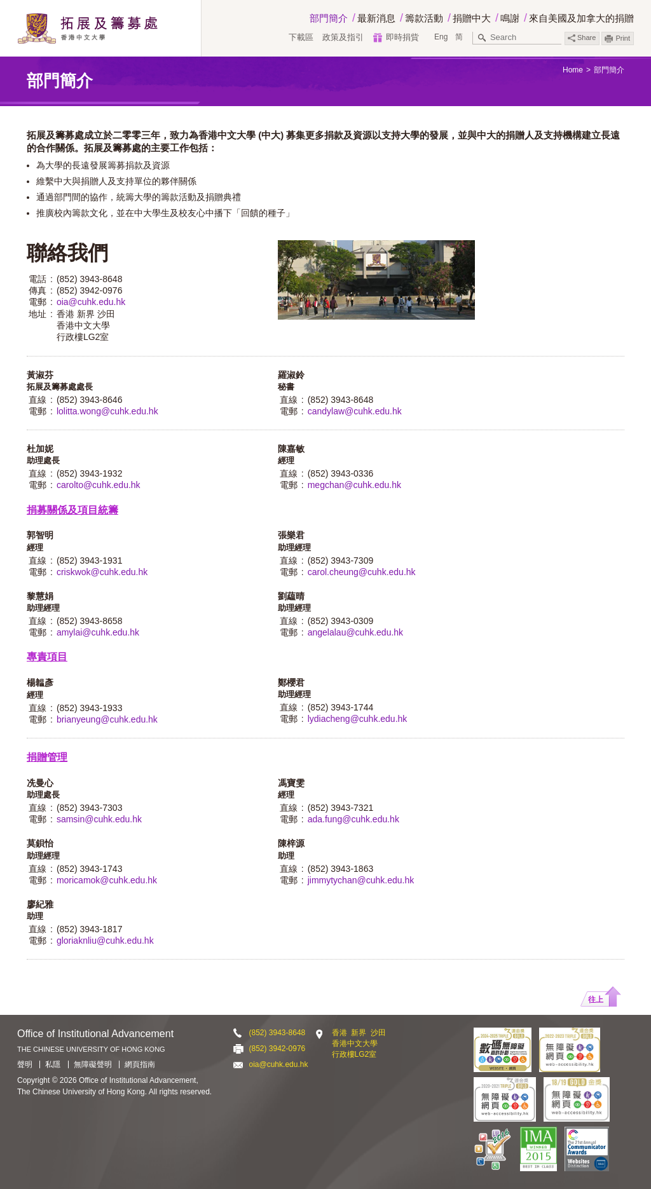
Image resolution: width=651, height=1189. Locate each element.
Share (582, 38)
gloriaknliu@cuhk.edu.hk (105, 940)
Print (622, 38)
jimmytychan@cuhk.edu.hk (361, 880)
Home (573, 69)
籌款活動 (424, 18)
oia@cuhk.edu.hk (91, 302)
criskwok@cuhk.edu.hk (102, 572)
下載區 (301, 37)
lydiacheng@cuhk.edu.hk (358, 719)
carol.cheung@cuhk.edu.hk (362, 572)
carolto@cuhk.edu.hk (98, 485)
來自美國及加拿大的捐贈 (581, 18)
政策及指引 (343, 37)
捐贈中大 (472, 18)
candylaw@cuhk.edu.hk (355, 411)
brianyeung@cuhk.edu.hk (107, 719)
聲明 (24, 1064)
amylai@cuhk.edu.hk (98, 632)
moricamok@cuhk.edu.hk (107, 880)
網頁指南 (140, 1064)
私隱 (52, 1064)
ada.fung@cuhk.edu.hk (353, 819)
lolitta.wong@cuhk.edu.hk (107, 411)
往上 (595, 999)
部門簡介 (329, 18)
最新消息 (376, 18)
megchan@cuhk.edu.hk (354, 485)
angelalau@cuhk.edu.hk (355, 632)
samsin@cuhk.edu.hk (99, 819)
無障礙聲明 (93, 1064)
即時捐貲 (402, 37)
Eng (441, 36)
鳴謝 (509, 18)
